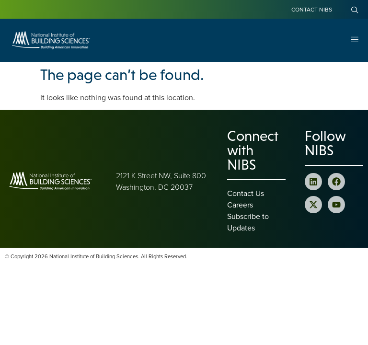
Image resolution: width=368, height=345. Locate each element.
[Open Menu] (354, 40)
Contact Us (245, 193)
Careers (240, 204)
